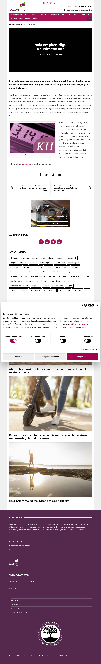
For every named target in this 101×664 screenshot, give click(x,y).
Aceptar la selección (50, 357)
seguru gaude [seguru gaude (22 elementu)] (49, 290)
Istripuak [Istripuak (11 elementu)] (29, 281)
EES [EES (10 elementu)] (45, 272)
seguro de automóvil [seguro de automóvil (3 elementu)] (18, 290)
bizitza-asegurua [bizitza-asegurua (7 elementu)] (17, 272)
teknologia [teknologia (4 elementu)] (78, 290)
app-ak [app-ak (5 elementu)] (35, 258)
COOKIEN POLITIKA (60, 654)
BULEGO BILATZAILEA (19, 548)
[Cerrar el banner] (97, 305)
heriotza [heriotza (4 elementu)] (51, 276)
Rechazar (18, 357)
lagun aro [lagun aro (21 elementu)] (67, 281)
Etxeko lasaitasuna (39, 15)
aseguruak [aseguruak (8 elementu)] (72, 258)
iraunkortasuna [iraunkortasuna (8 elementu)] (16, 281)
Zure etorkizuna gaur (19, 15)
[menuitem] (34, 19)
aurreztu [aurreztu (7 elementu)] (33, 263)
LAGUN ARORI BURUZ (18, 540)
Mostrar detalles (87, 349)
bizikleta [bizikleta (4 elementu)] (75, 267)
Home (11, 24)
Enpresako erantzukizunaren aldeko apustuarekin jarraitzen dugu (31, 188)
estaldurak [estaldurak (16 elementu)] (54, 272)
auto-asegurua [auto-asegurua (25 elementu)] (46, 263)
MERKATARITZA (16, 603)
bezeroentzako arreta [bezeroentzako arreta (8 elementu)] (33, 267)
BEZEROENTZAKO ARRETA (20, 544)
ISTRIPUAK (14, 599)
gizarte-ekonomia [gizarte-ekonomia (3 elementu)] (38, 276)
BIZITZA (13, 595)
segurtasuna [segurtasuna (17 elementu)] (36, 290)
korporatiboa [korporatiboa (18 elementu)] (55, 281)
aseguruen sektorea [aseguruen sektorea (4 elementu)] (18, 263)
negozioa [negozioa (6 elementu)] (36, 286)
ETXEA (13, 591)
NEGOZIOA (15, 607)
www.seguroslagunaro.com (82, 3)
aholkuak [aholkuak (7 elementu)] (14, 258)
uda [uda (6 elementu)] (86, 290)
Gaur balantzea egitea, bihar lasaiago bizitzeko (36, 499)
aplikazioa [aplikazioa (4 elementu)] (25, 258)
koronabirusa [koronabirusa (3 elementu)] (41, 281)
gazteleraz (26, 164)
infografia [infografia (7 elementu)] (62, 276)
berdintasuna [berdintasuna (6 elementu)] (15, 267)
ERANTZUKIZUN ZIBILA (19, 611)
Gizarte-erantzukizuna (20, 19)
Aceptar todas (82, 357)
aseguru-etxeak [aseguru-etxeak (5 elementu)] (47, 258)
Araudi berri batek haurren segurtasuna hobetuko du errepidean (69, 188)
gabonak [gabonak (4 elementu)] (23, 276)
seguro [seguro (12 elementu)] (69, 286)
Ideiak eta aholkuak (81, 15)
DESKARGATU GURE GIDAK (52, 223)
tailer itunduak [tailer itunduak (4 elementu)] (64, 290)
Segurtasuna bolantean (60, 15)
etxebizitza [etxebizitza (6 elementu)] (81, 272)
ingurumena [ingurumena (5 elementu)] (74, 276)
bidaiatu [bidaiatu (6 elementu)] (48, 267)
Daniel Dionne (40, 155)
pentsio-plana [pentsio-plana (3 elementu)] (57, 286)
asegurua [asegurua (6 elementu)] (60, 258)
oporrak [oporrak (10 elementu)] (46, 286)
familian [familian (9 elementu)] (13, 276)
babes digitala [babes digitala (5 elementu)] (73, 263)
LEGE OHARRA (42, 654)
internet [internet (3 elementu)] (86, 276)
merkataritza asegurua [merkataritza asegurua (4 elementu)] (19, 286)
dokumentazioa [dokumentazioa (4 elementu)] (33, 272)
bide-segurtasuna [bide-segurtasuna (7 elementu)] (62, 267)
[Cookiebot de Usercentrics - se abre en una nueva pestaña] (84, 305)
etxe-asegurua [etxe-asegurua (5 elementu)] (67, 272)
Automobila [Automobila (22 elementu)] (60, 263)
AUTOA (13, 587)
